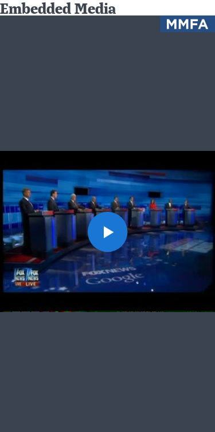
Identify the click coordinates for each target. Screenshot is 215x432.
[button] (107, 231)
